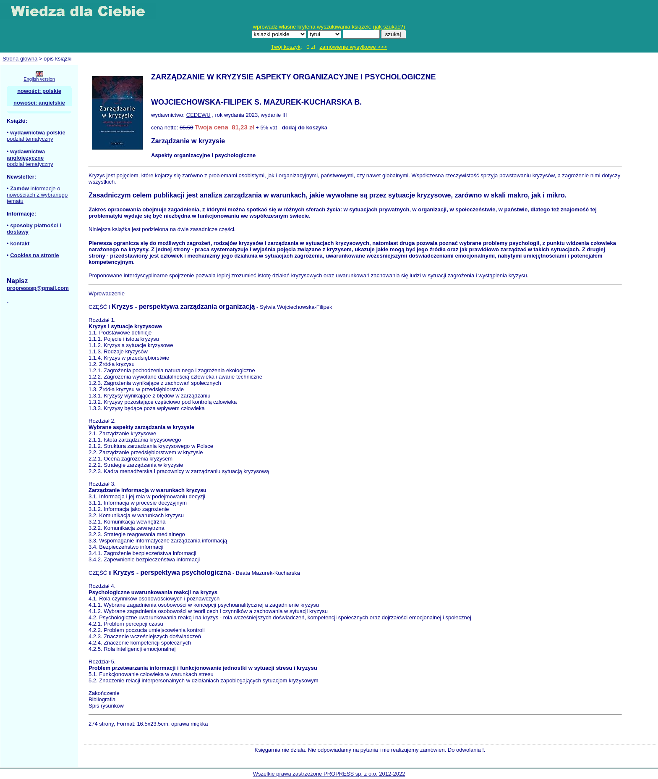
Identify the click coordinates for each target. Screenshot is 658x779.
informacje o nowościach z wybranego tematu (37, 194)
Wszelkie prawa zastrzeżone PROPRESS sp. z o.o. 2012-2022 (329, 774)
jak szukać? (389, 27)
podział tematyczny (30, 139)
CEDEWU (198, 115)
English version (39, 79)
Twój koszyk (285, 47)
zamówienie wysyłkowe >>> (353, 47)
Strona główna (20, 58)
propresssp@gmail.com (38, 288)
